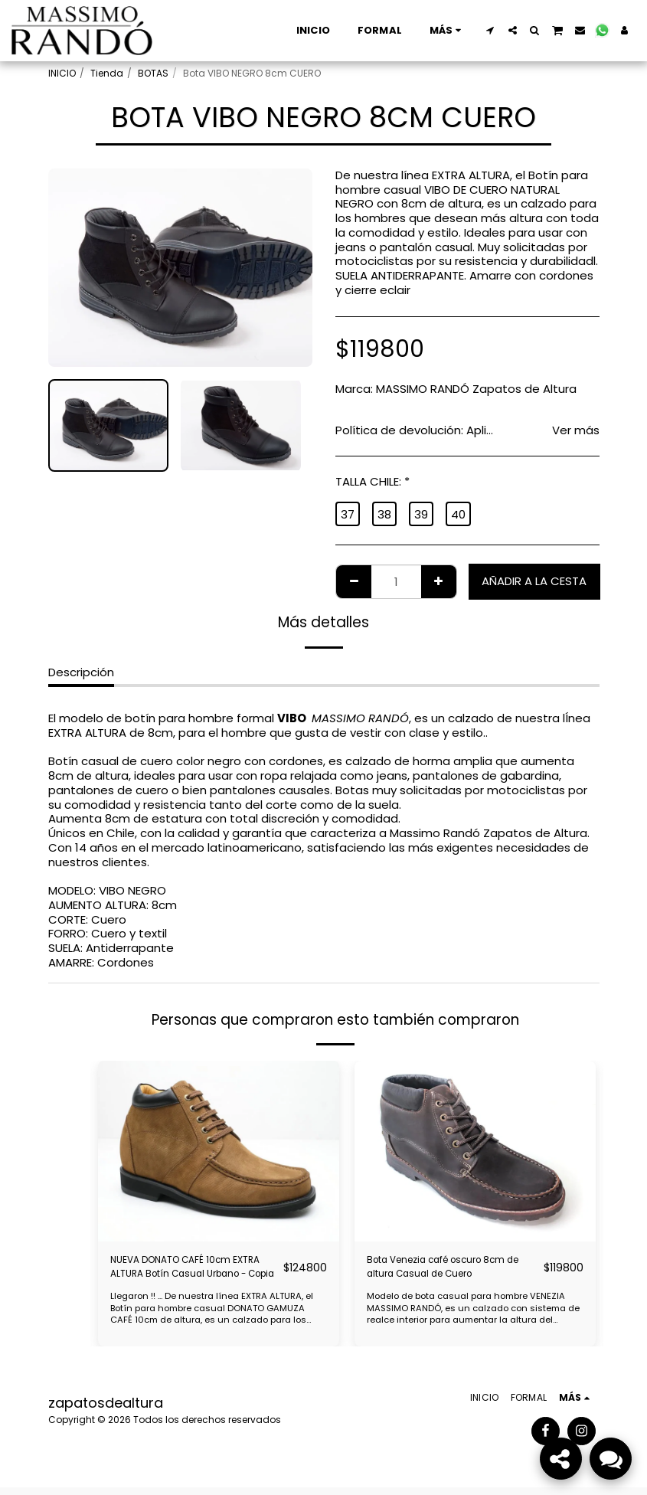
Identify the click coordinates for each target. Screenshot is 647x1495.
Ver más (576, 431)
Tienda (106, 73)
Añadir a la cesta (534, 581)
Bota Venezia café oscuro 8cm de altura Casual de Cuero (441, 1271)
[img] (218, 1151)
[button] (490, 30)
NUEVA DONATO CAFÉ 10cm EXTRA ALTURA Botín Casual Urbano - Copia (187, 1271)
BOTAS (153, 73)
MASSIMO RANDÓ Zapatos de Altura (476, 389)
